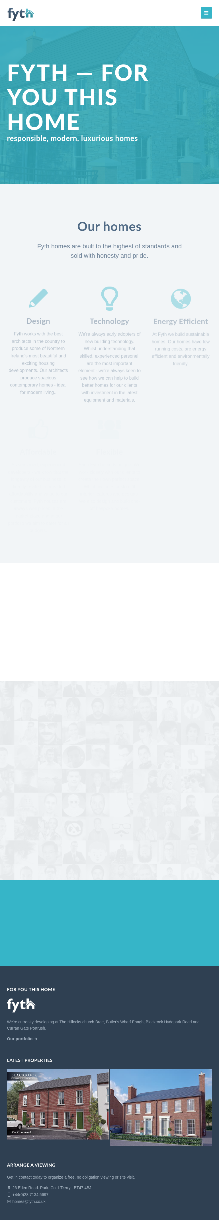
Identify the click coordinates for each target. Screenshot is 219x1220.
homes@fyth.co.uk (26, 1201)
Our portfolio (20, 1038)
